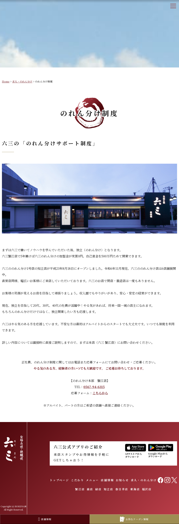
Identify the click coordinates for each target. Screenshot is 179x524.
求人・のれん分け (22, 81)
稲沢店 (147, 489)
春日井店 (121, 489)
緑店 (98, 489)
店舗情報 (107, 480)
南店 (90, 489)
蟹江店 (80, 489)
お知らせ (122, 480)
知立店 (108, 489)
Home (5, 81)
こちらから (100, 393)
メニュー (92, 480)
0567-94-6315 (94, 387)
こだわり (77, 480)
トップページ (59, 480)
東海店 (135, 489)
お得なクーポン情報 (134, 519)
